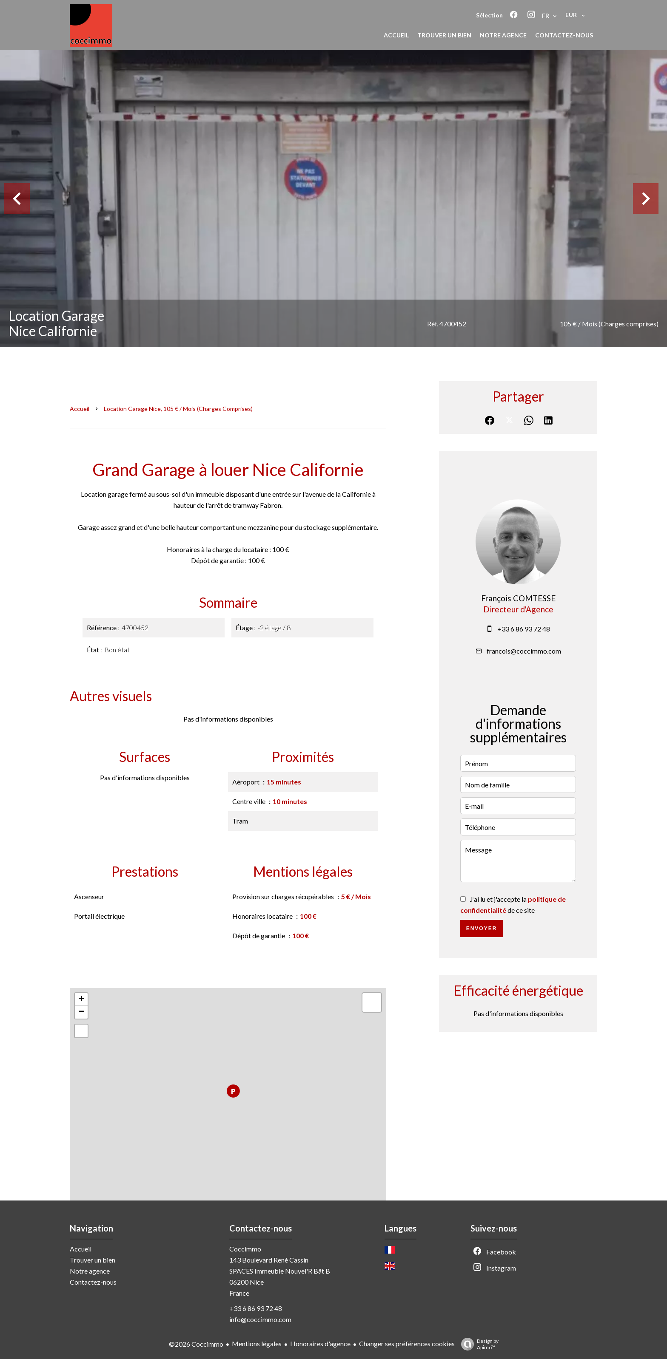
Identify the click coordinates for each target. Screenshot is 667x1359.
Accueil (79, 408)
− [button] (81, 1012)
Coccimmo (245, 1249)
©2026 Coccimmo (196, 1344)
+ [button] (81, 999)
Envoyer (481, 928)
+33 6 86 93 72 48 (523, 629)
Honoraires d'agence (320, 1343)
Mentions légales (257, 1343)
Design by (478, 1344)
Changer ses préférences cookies (407, 1343)
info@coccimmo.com (260, 1319)
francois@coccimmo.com (524, 651)
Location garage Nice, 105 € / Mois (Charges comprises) (178, 408)
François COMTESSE (518, 598)
